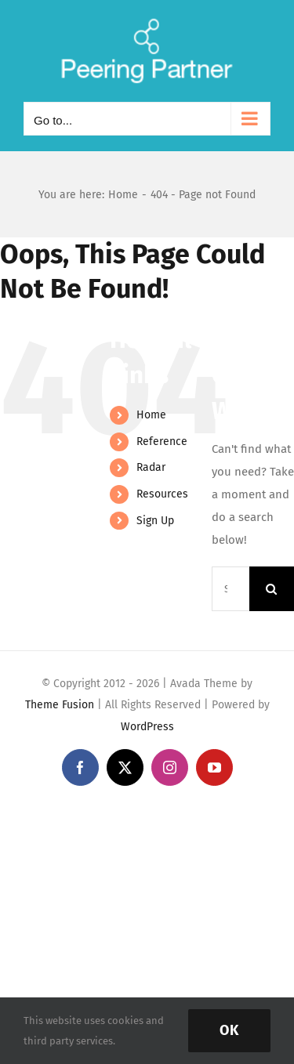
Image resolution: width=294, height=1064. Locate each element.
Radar (150, 467)
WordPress (147, 726)
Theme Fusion (59, 704)
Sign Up (155, 520)
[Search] (271, 588)
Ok (229, 1030)
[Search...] (230, 588)
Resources (162, 494)
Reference (161, 441)
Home (151, 415)
